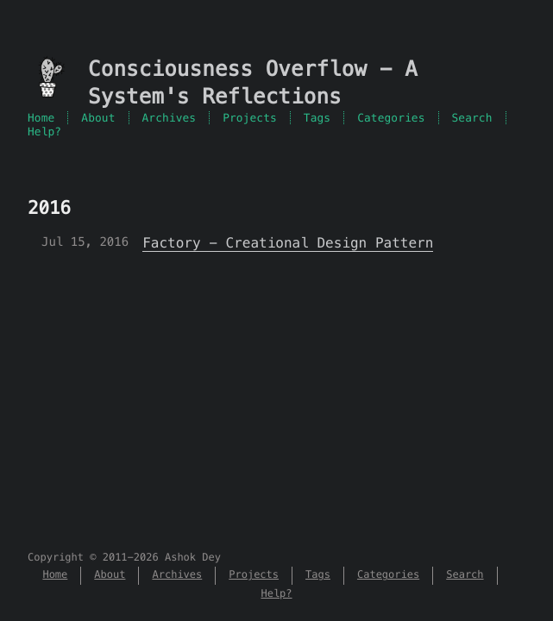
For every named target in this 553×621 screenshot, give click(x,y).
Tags (317, 117)
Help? (44, 131)
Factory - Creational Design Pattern (287, 243)
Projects (250, 117)
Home (41, 117)
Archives (169, 117)
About (98, 117)
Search (472, 117)
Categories (390, 117)
